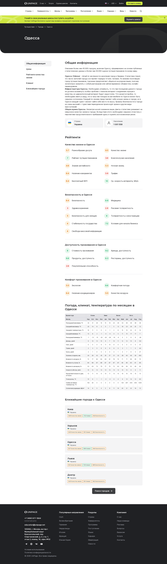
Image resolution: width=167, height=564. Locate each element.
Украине (120, 76)
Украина (73, 412)
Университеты (43, 11)
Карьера (110, 11)
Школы (57, 11)
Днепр (71, 475)
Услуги (51, 3)
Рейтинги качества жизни (35, 76)
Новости (133, 11)
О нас (42, 3)
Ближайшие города (35, 89)
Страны (28, 11)
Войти (121, 3)
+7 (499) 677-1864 (32, 518)
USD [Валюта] (112, 3)
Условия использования (34, 549)
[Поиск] (141, 11)
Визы (122, 11)
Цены (28, 69)
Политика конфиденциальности (37, 552)
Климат (29, 83)
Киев (70, 409)
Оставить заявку (134, 3)
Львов (71, 458)
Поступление (86, 11)
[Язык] (107, 3)
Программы (70, 11)
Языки (99, 11)
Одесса (72, 442)
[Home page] (30, 3)
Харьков (72, 425)
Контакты (73, 3)
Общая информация (35, 63)
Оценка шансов (62, 3)
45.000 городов (89, 68)
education (34, 525)
